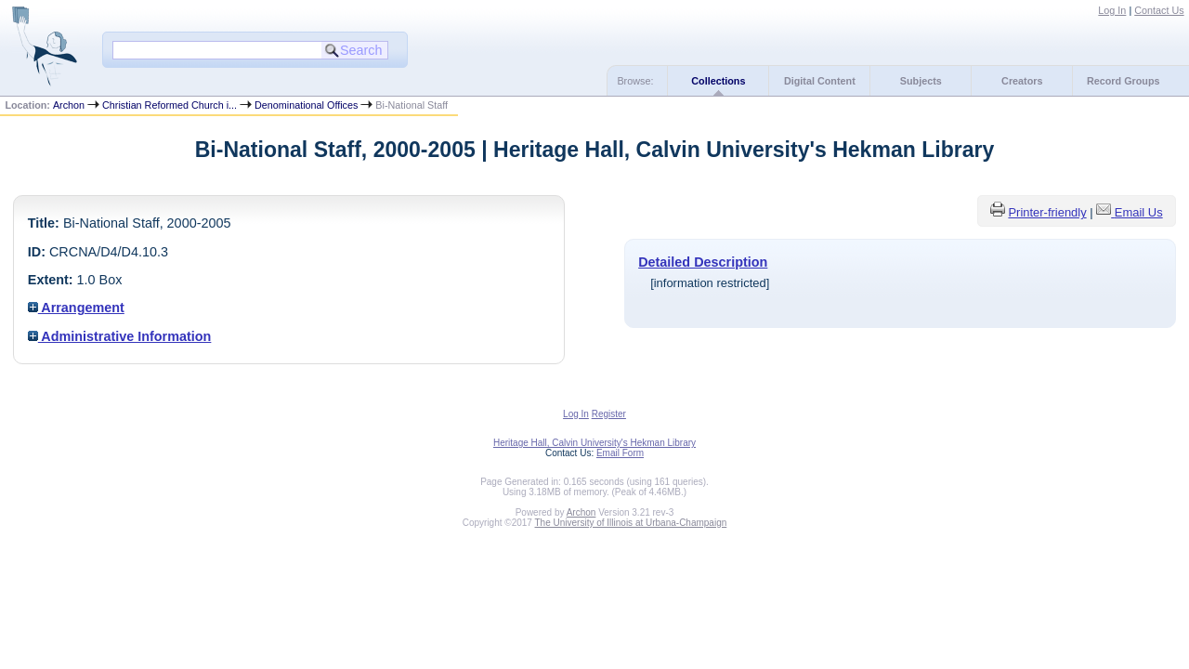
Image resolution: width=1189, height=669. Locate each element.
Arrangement (76, 307)
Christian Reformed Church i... (169, 105)
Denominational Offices (306, 105)
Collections (718, 80)
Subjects (921, 80)
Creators (1021, 80)
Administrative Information (120, 336)
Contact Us (1158, 10)
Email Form (620, 453)
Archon (69, 105)
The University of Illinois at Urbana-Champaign (631, 523)
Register (609, 414)
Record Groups (1123, 80)
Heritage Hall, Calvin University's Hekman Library (594, 443)
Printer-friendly (1047, 212)
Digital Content (820, 80)
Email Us (1139, 212)
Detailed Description (702, 262)
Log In (1112, 10)
